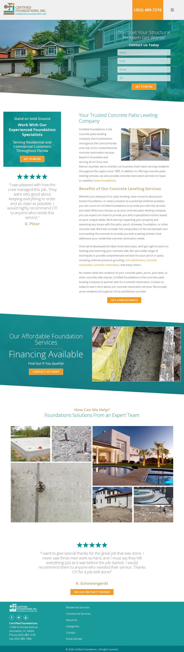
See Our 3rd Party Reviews (92, 592)
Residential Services (78, 607)
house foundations (104, 180)
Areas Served (74, 639)
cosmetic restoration (106, 265)
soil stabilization (135, 260)
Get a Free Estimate (124, 300)
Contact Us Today (46, 372)
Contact (70, 632)
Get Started (143, 86)
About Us (71, 620)
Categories (72, 626)
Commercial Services (78, 613)
